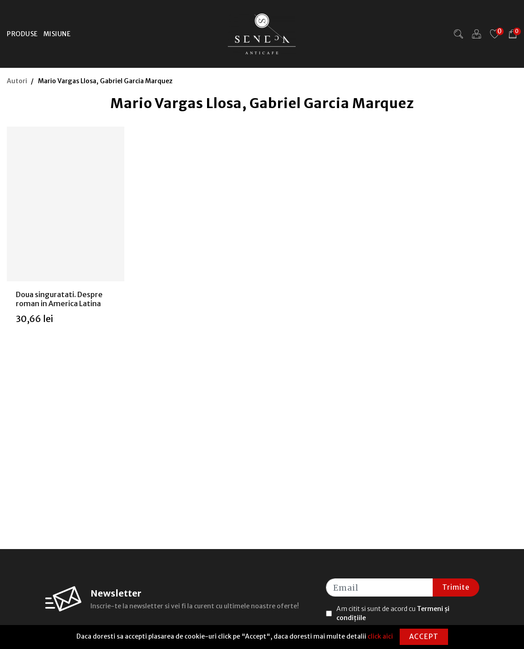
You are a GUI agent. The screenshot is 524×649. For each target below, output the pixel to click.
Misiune (57, 34)
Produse (22, 34)
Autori (17, 81)
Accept (424, 636)
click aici (380, 636)
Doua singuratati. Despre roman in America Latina (59, 299)
